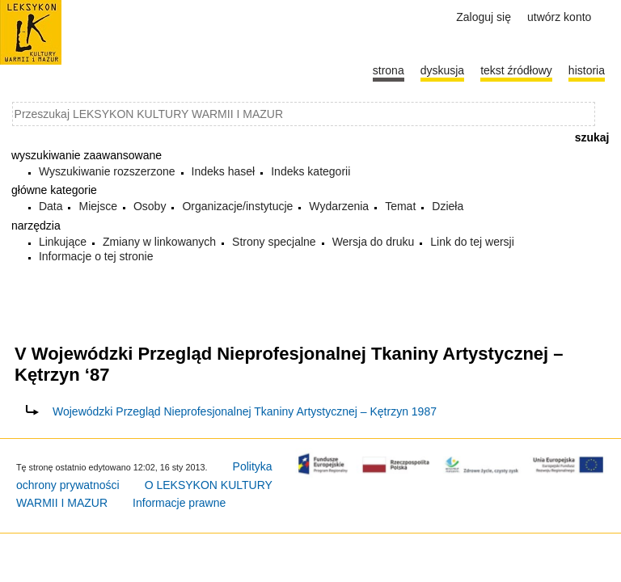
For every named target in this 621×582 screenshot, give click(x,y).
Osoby (149, 206)
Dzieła (447, 206)
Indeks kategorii (310, 171)
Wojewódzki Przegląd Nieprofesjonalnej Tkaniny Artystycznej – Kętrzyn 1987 (245, 411)
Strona (388, 70)
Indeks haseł (224, 171)
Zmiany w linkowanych (159, 241)
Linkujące (63, 241)
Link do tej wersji (472, 241)
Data (51, 206)
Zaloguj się (483, 17)
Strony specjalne (274, 241)
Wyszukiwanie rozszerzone (107, 171)
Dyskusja (442, 70)
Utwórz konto (559, 17)
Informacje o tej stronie (96, 256)
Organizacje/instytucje (237, 206)
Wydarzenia (339, 206)
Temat (400, 206)
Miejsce (97, 206)
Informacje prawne (179, 502)
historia (586, 70)
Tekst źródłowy (516, 70)
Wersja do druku (373, 241)
